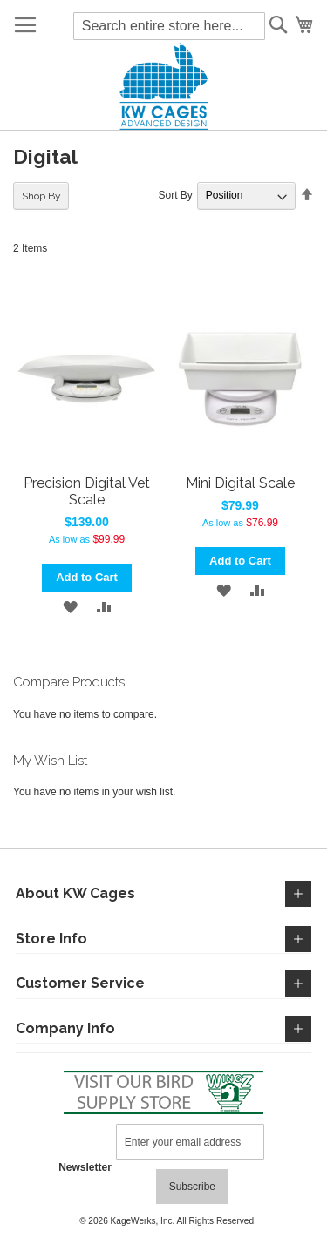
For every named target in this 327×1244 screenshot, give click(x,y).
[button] (70, 607)
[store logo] (163, 86)
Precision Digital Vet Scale (87, 491)
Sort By (175, 195)
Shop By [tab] (41, 196)
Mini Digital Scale (240, 483)
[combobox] (169, 26)
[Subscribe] (192, 1186)
